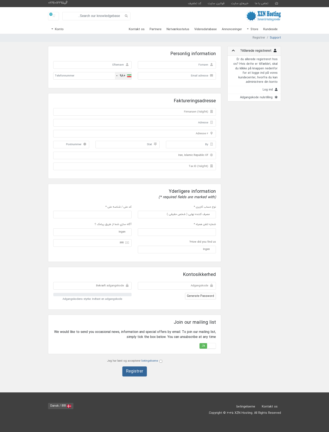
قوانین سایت (216, 3)
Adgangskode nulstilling (259, 97)
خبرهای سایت (239, 3)
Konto (59, 29)
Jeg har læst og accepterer (134, 361)
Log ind (270, 90)
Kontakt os (137, 29)
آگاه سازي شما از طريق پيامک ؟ (113, 224)
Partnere (156, 29)
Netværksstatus (178, 29)
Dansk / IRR (60, 406)
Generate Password (200, 296)
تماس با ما (261, 3)
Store (253, 29)
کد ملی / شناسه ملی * (118, 207)
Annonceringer (232, 29)
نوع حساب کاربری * (205, 207)
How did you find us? (202, 242)
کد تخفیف (194, 3)
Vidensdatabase (205, 29)
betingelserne (149, 361)
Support (275, 38)
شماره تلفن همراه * (205, 224)
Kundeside (270, 29)
